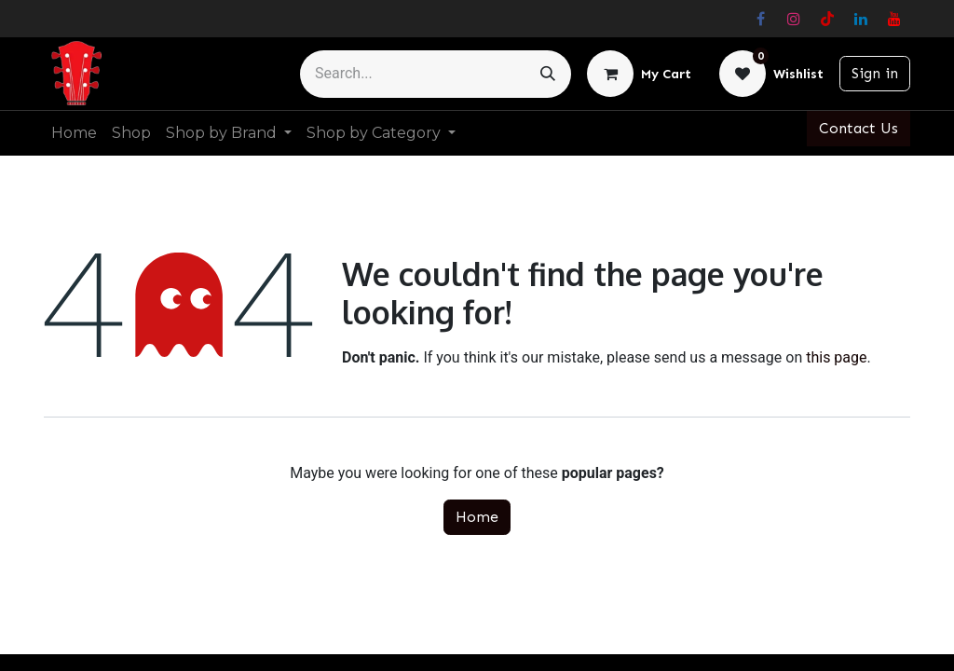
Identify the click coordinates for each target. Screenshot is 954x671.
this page (836, 357)
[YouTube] (894, 19)
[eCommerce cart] (639, 73)
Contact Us (858, 128)
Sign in (875, 73)
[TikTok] (827, 19)
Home (477, 517)
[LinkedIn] (861, 19)
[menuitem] (74, 133)
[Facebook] (760, 19)
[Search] (548, 74)
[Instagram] (794, 19)
